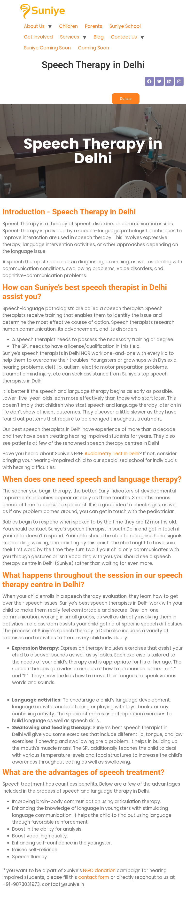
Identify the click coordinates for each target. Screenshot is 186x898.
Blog (99, 37)
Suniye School (125, 26)
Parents (93, 26)
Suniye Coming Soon (47, 48)
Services (69, 37)
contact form (93, 877)
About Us (34, 26)
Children (68, 26)
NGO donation (99, 870)
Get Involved (38, 37)
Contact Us (124, 37)
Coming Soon (93, 48)
